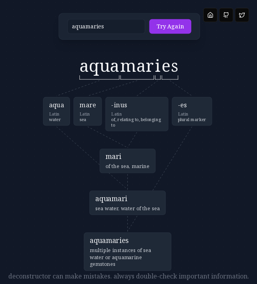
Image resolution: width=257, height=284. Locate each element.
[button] (107, 30)
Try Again (147, 30)
